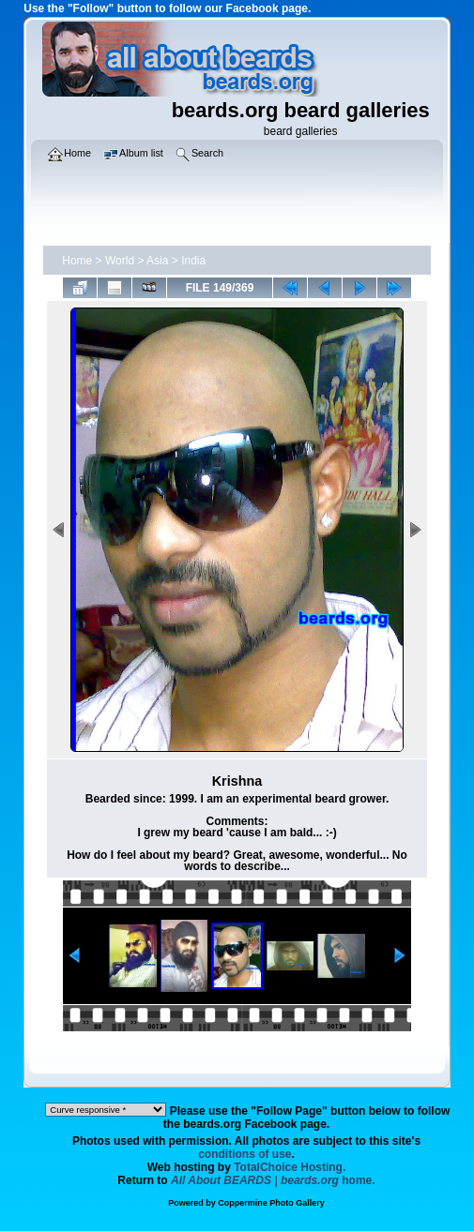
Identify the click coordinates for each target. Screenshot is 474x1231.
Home (77, 260)
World (119, 260)
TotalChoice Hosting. (289, 1167)
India (193, 260)
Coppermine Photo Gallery (271, 1203)
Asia (157, 260)
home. (273, 1180)
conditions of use (244, 1154)
